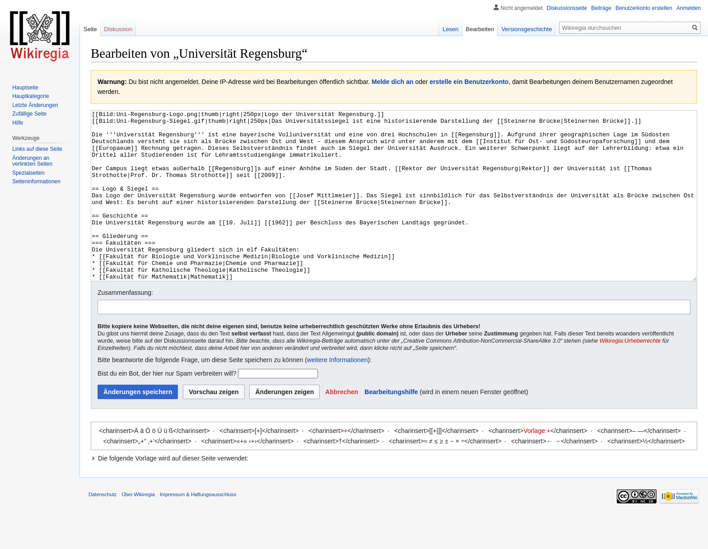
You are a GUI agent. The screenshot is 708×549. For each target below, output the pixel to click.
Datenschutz (102, 528)
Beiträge (601, 8)
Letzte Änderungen (35, 105)
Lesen (450, 29)
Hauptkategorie (30, 96)
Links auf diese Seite (37, 149)
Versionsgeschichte (526, 29)
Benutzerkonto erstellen (643, 8)
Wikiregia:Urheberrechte (630, 375)
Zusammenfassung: (125, 326)
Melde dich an (393, 81)
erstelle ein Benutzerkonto (468, 81)
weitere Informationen (337, 393)
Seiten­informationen (36, 181)
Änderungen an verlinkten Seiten (32, 161)
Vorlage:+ (537, 464)
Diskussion (118, 29)
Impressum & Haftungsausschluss (198, 528)
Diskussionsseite (567, 8)
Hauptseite (25, 87)
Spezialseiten (28, 173)
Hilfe (17, 123)
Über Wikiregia (137, 528)
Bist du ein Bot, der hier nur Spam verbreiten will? (167, 407)
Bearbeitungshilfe (391, 425)
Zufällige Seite (29, 114)
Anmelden (688, 8)
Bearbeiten (480, 29)
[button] (341, 426)
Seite (90, 29)
